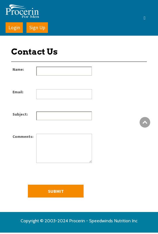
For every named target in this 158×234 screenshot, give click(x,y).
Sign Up (37, 27)
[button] (133, 18)
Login (14, 27)
